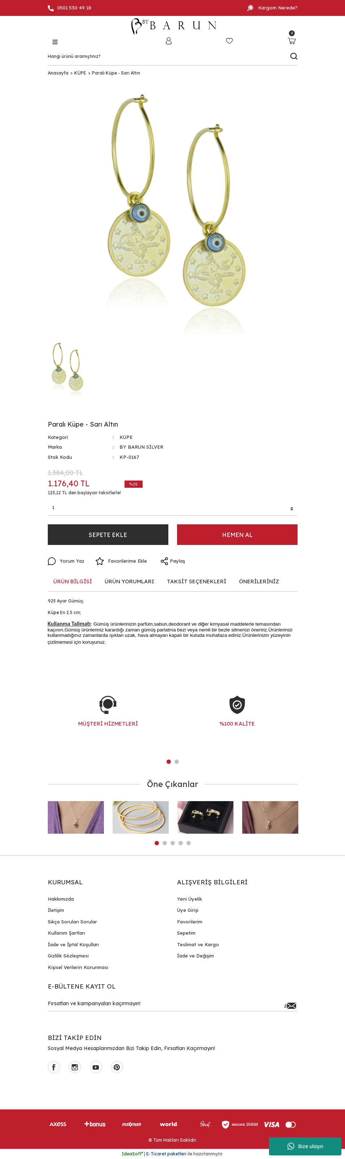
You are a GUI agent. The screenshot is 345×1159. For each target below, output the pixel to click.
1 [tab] (169, 762)
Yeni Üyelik (189, 899)
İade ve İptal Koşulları (73, 944)
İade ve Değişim (195, 956)
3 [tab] (173, 843)
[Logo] (173, 26)
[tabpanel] (108, 718)
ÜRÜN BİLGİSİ (72, 581)
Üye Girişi (187, 910)
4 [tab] (180, 843)
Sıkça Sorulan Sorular (72, 922)
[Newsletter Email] (173, 1005)
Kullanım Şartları (66, 933)
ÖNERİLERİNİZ (259, 581)
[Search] (173, 56)
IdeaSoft (132, 1153)
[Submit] (290, 1005)
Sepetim (186, 933)
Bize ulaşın (305, 1146)
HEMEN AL (237, 534)
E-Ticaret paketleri (166, 1153)
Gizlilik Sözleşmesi (68, 956)
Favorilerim (189, 922)
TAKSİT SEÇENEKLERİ (196, 581)
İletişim (56, 910)
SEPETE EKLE (108, 534)
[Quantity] (173, 509)
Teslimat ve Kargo (198, 944)
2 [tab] (176, 762)
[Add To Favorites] (121, 561)
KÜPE (125, 437)
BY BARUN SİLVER (141, 447)
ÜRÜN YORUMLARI (129, 581)
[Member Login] (169, 41)
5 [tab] (188, 843)
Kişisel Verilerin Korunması (78, 967)
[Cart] (292, 41)
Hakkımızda (61, 899)
